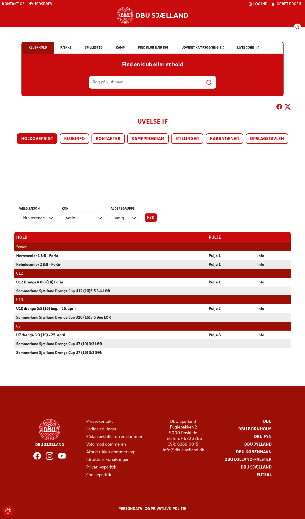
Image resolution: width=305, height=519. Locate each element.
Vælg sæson (29, 208)
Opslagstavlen (267, 139)
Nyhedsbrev (40, 4)
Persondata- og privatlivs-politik (152, 508)
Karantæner (224, 139)
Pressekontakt (99, 421)
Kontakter (108, 139)
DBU (267, 421)
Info (260, 255)
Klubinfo (74, 139)
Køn (65, 208)
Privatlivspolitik (101, 467)
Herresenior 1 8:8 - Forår (37, 255)
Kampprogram (148, 139)
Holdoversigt (37, 139)
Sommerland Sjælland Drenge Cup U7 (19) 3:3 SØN (59, 352)
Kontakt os (13, 4)
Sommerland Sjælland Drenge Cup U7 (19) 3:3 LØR (59, 344)
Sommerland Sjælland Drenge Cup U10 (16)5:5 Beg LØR (63, 317)
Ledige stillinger (101, 429)
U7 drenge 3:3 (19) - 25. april (40, 335)
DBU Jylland (258, 444)
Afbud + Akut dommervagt (111, 452)
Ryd (150, 217)
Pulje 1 (215, 255)
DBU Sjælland (256, 467)
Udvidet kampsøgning (203, 47)
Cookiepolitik (98, 475)
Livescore (248, 47)
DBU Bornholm (255, 429)
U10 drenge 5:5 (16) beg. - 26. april (46, 308)
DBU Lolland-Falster (248, 460)
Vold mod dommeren (106, 444)
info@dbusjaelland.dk (183, 450)
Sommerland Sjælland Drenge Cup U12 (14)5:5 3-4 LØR (63, 291)
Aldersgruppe (123, 208)
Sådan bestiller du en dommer (114, 437)
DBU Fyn (263, 437)
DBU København (254, 452)
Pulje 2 (215, 308)
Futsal (264, 475)
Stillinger (187, 139)
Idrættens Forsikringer (107, 460)
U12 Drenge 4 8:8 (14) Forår (39, 282)
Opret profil (286, 4)
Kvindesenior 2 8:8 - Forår (38, 264)
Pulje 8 (215, 335)
